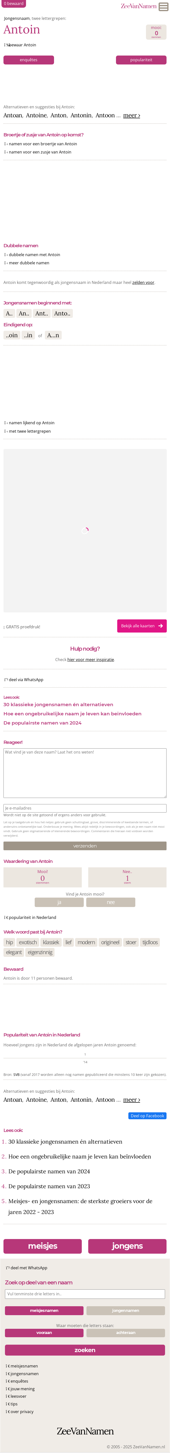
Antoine (36, 115)
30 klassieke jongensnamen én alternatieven (58, 704)
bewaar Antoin (22, 45)
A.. (9, 313)
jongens (127, 1246)
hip (9, 942)
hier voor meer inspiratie (90, 659)
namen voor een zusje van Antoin (40, 152)
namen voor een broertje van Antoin (43, 144)
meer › (131, 115)
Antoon (105, 115)
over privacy (22, 1411)
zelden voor (143, 282)
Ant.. (41, 313)
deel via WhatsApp (26, 679)
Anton (58, 115)
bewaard (14, 3)
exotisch (28, 942)
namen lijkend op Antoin (32, 422)
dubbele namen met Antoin (34, 254)
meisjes (42, 1246)
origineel (110, 942)
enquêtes (28, 59)
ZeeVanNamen (138, 6)
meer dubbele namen (29, 263)
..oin (12, 335)
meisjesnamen (24, 1366)
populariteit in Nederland (32, 917)
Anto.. (62, 313)
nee (111, 902)
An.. (24, 313)
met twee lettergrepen (30, 431)
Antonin (81, 115)
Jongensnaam (17, 18)
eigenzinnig (40, 952)
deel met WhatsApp (29, 1268)
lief (68, 942)
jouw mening (23, 1389)
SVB (16, 1074)
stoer (131, 942)
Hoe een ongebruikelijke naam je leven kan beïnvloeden (72, 714)
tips (14, 1404)
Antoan (12, 115)
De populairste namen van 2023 (49, 1186)
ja (59, 902)
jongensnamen (25, 1373)
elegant (14, 952)
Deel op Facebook (147, 1116)
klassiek (51, 942)
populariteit (141, 59)
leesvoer (19, 1396)
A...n (53, 335)
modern (86, 942)
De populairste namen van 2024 (42, 723)
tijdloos (150, 942)
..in (28, 335)
